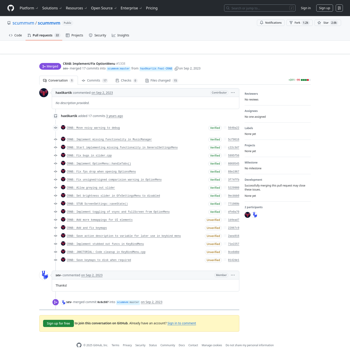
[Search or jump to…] (259, 8)
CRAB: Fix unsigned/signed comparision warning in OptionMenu (114, 172)
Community (167, 338)
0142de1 (233, 253)
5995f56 (233, 148)
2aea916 (233, 229)
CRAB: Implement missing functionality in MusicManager (109, 132)
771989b (233, 197)
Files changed (162, 73)
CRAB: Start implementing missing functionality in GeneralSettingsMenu (122, 140)
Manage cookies (212, 338)
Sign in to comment (181, 316)
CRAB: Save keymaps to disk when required (99, 253)
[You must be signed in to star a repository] (328, 23)
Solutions (52, 8)
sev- (66, 60)
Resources (77, 8)
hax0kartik (64, 86)
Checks (127, 73)
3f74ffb (233, 172)
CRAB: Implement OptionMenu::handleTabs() (99, 156)
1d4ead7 (233, 213)
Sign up (324, 8)
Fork (299, 23)
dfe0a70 (233, 205)
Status (153, 338)
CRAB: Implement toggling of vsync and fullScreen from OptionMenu (118, 205)
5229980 (233, 180)
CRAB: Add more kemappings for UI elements (100, 213)
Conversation (58, 73)
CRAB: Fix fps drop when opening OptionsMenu (101, 164)
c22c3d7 (233, 140)
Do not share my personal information (250, 338)
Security (140, 338)
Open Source (104, 8)
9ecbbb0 (233, 189)
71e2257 (233, 237)
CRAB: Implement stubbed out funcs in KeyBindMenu (105, 237)
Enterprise (131, 8)
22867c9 (233, 221)
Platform (29, 8)
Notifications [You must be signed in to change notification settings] (270, 23)
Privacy (127, 338)
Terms (115, 338)
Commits (95, 73)
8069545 (233, 156)
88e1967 (233, 164)
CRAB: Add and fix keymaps (87, 221)
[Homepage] (10, 8)
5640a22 (233, 121)
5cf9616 (233, 132)
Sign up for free (58, 316)
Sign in (306, 8)
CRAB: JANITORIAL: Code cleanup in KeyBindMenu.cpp (106, 245)
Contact (193, 338)
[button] (176, 59)
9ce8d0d (233, 245)
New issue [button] (296, 50)
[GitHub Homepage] (79, 338)
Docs (182, 338)
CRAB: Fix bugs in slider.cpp (89, 148)
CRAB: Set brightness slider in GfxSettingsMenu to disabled (113, 189)
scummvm (23, 23)
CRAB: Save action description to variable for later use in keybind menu (124, 229)
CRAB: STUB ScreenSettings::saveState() (97, 197)
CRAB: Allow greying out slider (91, 180)
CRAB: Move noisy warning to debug (93, 121)
